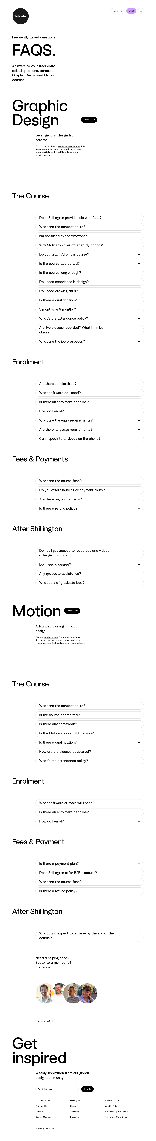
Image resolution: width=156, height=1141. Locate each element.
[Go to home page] (20, 16)
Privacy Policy (112, 1101)
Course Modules (43, 1117)
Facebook (75, 1117)
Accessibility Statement (117, 1111)
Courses (118, 11)
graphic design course (69, 146)
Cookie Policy (111, 1106)
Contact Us (41, 1106)
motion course (51, 637)
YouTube (74, 1111)
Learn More (89, 119)
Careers (39, 1111)
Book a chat (44, 1021)
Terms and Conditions (116, 1117)
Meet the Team (42, 1101)
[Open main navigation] (141, 11)
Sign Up (87, 1089)
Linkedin (74, 1106)
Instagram (75, 1101)
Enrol (131, 11)
